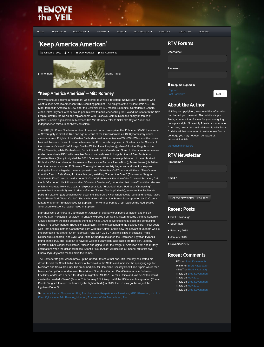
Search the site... (226, 31)
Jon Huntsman (90, 293)
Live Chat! (184, 31)
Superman (176, 223)
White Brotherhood (110, 297)
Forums (204, 31)
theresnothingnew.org (180, 145)
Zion (125, 297)
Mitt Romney (67, 297)
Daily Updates (86, 52)
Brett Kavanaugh (180, 217)
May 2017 (193, 277)
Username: (175, 51)
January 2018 (178, 237)
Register (173, 90)
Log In (220, 93)
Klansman (143, 293)
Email (172, 178)
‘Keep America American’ (72, 44)
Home (40, 31)
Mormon (81, 297)
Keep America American (114, 293)
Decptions (81, 31)
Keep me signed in (183, 84)
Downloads (143, 31)
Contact (164, 31)
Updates (59, 31)
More (121, 31)
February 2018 (179, 230)
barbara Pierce (50, 293)
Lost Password (176, 94)
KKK (133, 293)
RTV (70, 52)
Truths (103, 31)
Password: (174, 68)
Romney (92, 297)
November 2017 (180, 243)
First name (175, 161)
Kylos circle (52, 297)
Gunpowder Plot (70, 293)
